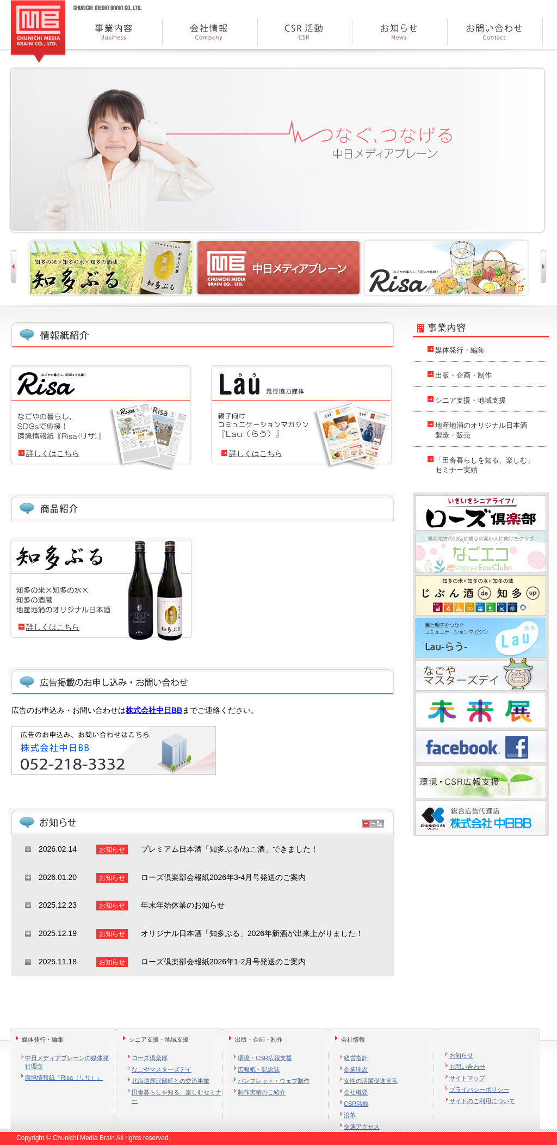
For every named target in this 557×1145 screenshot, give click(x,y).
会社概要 (356, 1092)
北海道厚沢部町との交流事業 (170, 1081)
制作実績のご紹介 (262, 1092)
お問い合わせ (467, 1066)
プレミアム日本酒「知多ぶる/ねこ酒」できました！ (229, 849)
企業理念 (356, 1069)
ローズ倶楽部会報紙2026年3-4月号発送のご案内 (223, 877)
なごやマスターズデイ (161, 1069)
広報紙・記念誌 (259, 1069)
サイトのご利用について (482, 1101)
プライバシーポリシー (479, 1089)
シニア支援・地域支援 (470, 400)
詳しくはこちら (52, 453)
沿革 (350, 1115)
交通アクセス (362, 1126)
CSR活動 (356, 1103)
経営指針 (356, 1058)
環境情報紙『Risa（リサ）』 (64, 1077)
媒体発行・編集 (460, 350)
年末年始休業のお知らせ (183, 905)
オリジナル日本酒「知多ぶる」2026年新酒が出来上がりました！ (252, 933)
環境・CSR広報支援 (265, 1058)
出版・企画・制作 (463, 375)
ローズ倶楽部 (150, 1058)
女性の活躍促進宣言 (371, 1081)
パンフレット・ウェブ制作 (274, 1081)
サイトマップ (467, 1078)
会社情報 (353, 1039)
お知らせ (461, 1055)
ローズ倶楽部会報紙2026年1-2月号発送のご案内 (223, 961)
